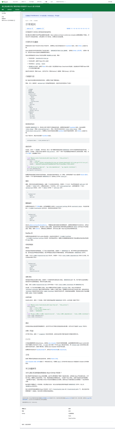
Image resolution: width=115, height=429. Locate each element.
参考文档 (39, 1)
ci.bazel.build (62, 349)
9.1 (72, 28)
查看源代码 (40, 28)
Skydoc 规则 (83, 174)
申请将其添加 (54, 349)
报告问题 (30, 28)
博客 (23, 411)
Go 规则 (29, 153)
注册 (58, 15)
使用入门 (24, 1)
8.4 (81, 28)
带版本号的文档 (60, 1)
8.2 (86, 28)
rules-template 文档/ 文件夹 (33, 361)
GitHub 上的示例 (77, 50)
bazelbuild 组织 (41, 349)
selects (37, 228)
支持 (69, 411)
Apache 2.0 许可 (68, 398)
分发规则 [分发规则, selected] (17, 9)
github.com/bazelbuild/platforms (38, 225)
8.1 (88, 28)
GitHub (110, 1)
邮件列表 (44, 15)
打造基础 (28, 15)
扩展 (31, 20)
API (24, 9)
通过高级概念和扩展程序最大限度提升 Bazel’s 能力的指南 (21, 6)
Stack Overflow (72, 418)
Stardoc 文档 (54, 358)
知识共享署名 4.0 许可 (45, 398)
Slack (69, 415)
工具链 (38, 206)
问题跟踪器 (71, 413)
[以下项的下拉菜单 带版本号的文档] (66, 2)
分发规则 (36, 20)
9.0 (74, 28)
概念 (3, 9)
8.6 (77, 28)
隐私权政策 (28, 424)
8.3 (84, 28)
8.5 (79, 28)
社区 (52, 1)
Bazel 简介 (15, 1)
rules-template (52, 343)
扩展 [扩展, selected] (46, 1)
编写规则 (9, 9)
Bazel (27, 20)
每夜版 (68, 28)
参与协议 (52, 15)
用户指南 (31, 1)
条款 (23, 424)
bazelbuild (69, 46)
